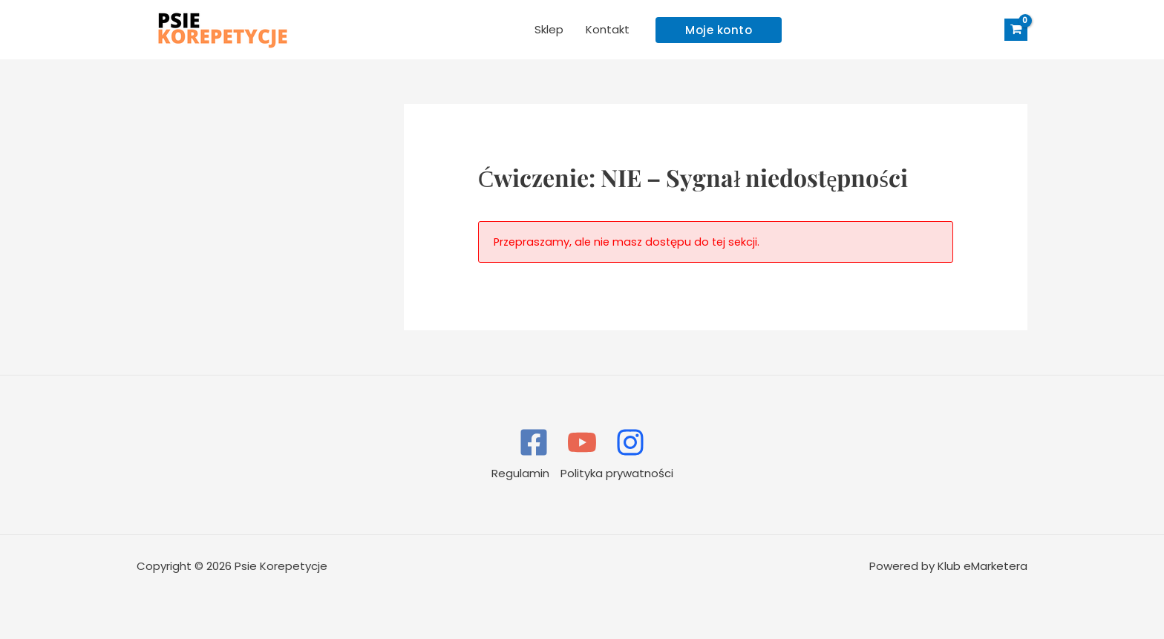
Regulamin (520, 473)
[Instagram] (630, 442)
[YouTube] (582, 442)
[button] (718, 30)
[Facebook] (534, 442)
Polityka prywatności (616, 473)
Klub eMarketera (982, 566)
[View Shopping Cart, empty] (1015, 30)
